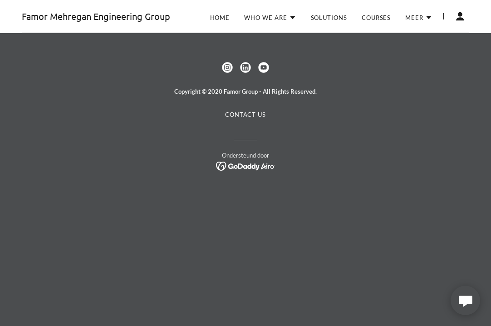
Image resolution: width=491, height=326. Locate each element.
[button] (270, 17)
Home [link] (220, 17)
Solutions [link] (329, 17)
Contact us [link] (245, 114)
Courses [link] (376, 17)
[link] (96, 17)
